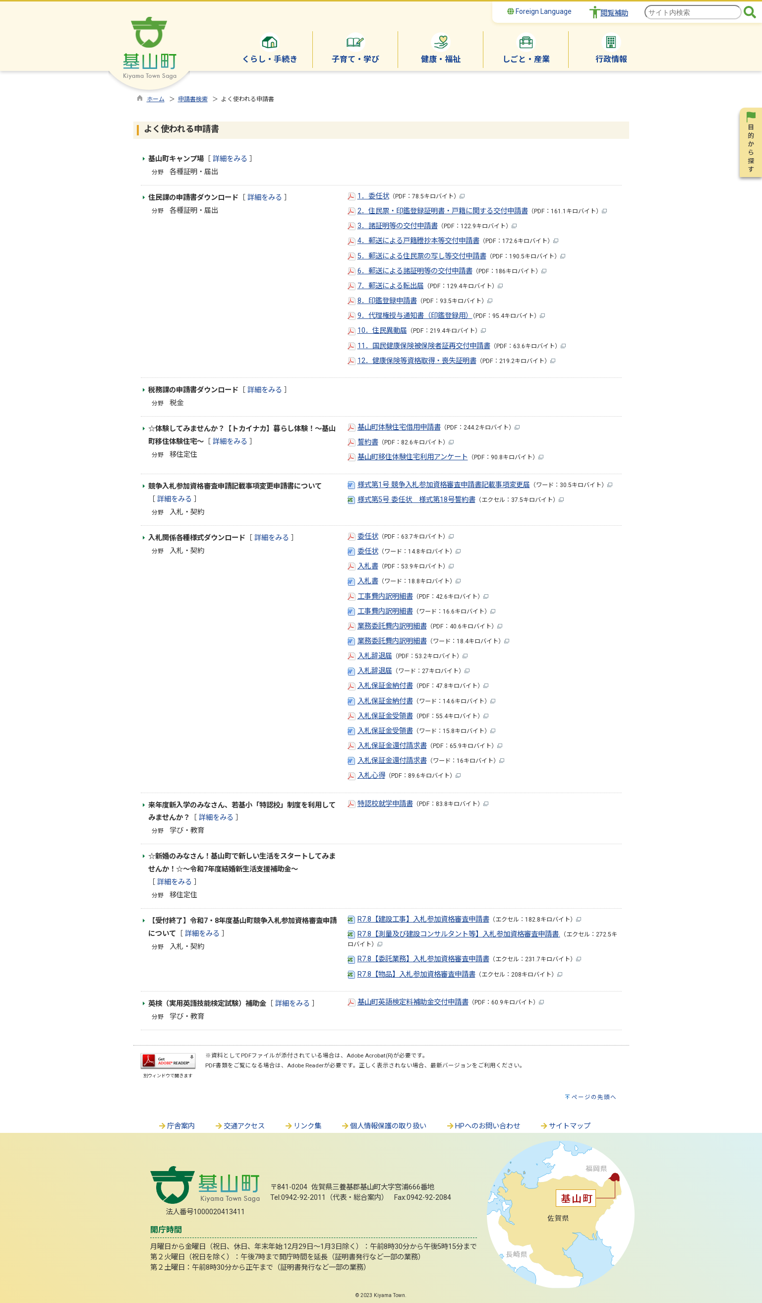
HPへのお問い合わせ (483, 1126)
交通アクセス (240, 1126)
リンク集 (303, 1126)
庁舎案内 (176, 1126)
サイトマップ (565, 1126)
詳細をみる (230, 159)
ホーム (156, 99)
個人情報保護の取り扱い (383, 1126)
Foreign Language (539, 11)
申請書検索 (193, 99)
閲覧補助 (614, 13)
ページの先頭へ (594, 1097)
